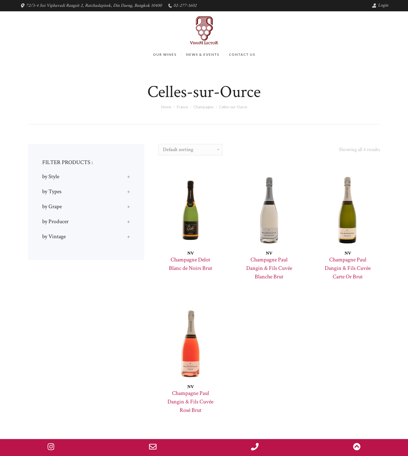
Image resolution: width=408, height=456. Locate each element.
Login (380, 5)
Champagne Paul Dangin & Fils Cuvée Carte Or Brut (348, 268)
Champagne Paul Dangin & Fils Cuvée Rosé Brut (190, 402)
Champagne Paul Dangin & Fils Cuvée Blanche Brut (269, 268)
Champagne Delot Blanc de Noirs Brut (190, 264)
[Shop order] (190, 149)
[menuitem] (165, 54)
